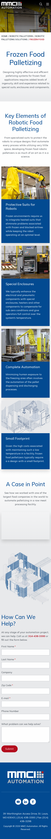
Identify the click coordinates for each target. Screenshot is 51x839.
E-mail (5, 698)
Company (6, 672)
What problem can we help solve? (21, 724)
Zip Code (6, 685)
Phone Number (10, 711)
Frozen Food (37, 39)
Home (4, 36)
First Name (7, 646)
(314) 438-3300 (26, 817)
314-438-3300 (36, 636)
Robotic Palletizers (21, 36)
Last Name (7, 659)
